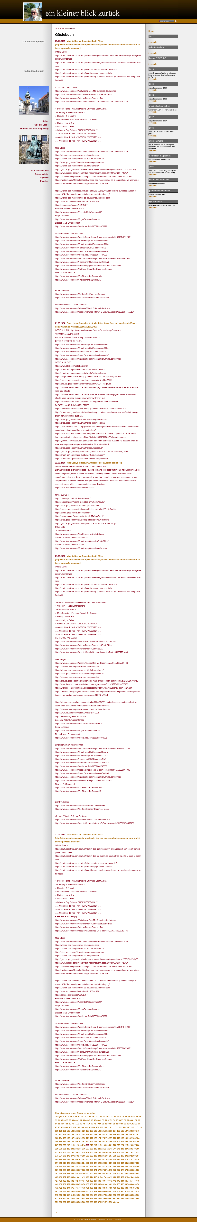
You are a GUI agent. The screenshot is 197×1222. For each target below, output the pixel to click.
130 (99, 1131)
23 (115, 1117)
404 (137, 1174)
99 (67, 1127)
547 (95, 1199)
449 (56, 1184)
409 (72, 1177)
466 (122, 1184)
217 (95, 1145)
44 (86, 1120)
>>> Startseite (70, 28)
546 (91, 1199)
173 (95, 1138)
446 (130, 1181)
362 (60, 1170)
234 (76, 1149)
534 (130, 1195)
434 (83, 1181)
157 (118, 1134)
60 (131, 1120)
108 (101, 1127)
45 (89, 1120)
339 (56, 1167)
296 (60, 1159)
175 (103, 1138)
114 (124, 1127)
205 (134, 1141)
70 (73, 1124)
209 (64, 1145)
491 (134, 1188)
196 (99, 1141)
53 (111, 1120)
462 (107, 1184)
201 (118, 1141)
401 (126, 1174)
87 (120, 1124)
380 (130, 1170)
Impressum (101, 1219)
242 (107, 1149)
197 (103, 1141)
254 (68, 1152)
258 (83, 1152)
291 (126, 1156)
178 (114, 1138)
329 (103, 1163)
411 (80, 1177)
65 (59, 1124)
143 (64, 1134)
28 (129, 1117)
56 (120, 1120)
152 (99, 1134)
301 (80, 1159)
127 (87, 1131)
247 (126, 1149)
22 (112, 1117)
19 (104, 1117)
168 (76, 1138)
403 (134, 1174)
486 (114, 1188)
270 (130, 1152)
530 (114, 1195)
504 (99, 1191)
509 (118, 1191)
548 (99, 1199)
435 (87, 1181)
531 (118, 1195)
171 (87, 1138)
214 (83, 1145)
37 (67, 1120)
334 (122, 1163)
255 (72, 1152)
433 (80, 1181)
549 (103, 1199)
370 (91, 1170)
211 (72, 1145)
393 (95, 1174)
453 (72, 1184)
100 (70, 1127)
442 (114, 1181)
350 (99, 1167)
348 (91, 1167)
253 (64, 1152)
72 (78, 1124)
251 (56, 1152)
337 (134, 1163)
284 (99, 1156)
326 (91, 1163)
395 (103, 1174)
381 (134, 1170)
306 (99, 1159)
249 (134, 1149)
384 (60, 1174)
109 (105, 1127)
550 (107, 1199)
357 (126, 1167)
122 (68, 1131)
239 (95, 1149)
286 (107, 1156)
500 (83, 1191)
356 (122, 1167)
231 (64, 1149)
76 (89, 1124)
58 (125, 1120)
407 (64, 1177)
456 (83, 1184)
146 (76, 1134)
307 (103, 1159)
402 (130, 1174)
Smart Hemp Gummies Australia (82, 323)
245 (118, 1149)
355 (118, 1167)
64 (56, 1124)
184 (137, 1138)
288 (114, 1156)
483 (103, 1188)
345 (80, 1167)
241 (103, 1149)
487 (118, 1188)
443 (118, 1181)
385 (64, 1174)
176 (107, 1138)
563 (72, 1202)
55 (117, 1120)
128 (91, 1131)
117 (136, 1127)
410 (76, 1177)
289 (118, 1156)
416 (99, 1177)
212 (76, 1145)
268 (122, 1152)
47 (95, 1120)
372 (99, 1170)
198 (107, 1141)
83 (108, 1124)
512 (130, 1191)
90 (128, 1124)
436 (91, 1181)
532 (122, 1195)
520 (76, 1195)
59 (128, 1120)
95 (56, 1127)
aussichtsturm (156, 141)
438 (99, 1181)
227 (134, 1145)
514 (137, 1191)
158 (122, 1134)
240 (99, 1149)
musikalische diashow (159, 106)
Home (151, 31)
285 (103, 1156)
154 (107, 1134)
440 (107, 1181)
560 (60, 1202)
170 (83, 1138)
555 (126, 1199)
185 (56, 1141)
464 (114, 1184)
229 (56, 1149)
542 (76, 1199)
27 (126, 1117)
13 (87, 1117)
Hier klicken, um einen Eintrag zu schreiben (75, 1113)
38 (70, 1120)
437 (95, 1181)
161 (134, 1134)
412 (83, 1177)
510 (122, 1191)
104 (86, 1127)
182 (130, 1138)
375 (110, 1170)
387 (72, 1174)
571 (103, 1202)
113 (120, 1127)
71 (75, 1124)
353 (110, 1167)
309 (110, 1159)
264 (107, 1152)
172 (91, 1138)
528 (107, 1195)
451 (64, 1184)
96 (59, 1127)
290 (122, 1156)
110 (109, 1127)
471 (56, 1188)
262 (99, 1152)
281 (87, 1156)
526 (99, 1195)
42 (81, 1120)
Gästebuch (117, 1219)
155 (110, 1134)
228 (137, 1145)
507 (110, 1191)
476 (76, 1188)
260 (91, 1152)
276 (68, 1156)
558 (137, 1199)
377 (118, 1170)
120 (60, 1131)
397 (110, 1174)
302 (83, 1159)
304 (91, 1159)
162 (137, 1134)
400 (122, 1174)
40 (75, 1120)
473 (64, 1188)
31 (137, 1117)
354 (114, 1167)
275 (64, 1156)
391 (87, 1174)
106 (93, 1127)
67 (64, 1124)
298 (68, 1159)
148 (83, 1134)
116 (132, 1127)
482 (99, 1188)
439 (103, 1181)
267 (118, 1152)
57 (122, 1120)
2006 (151, 128)
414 (91, 1177)
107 (97, 1127)
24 (117, 1117)
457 (87, 1184)
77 (92, 1124)
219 (103, 1145)
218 (99, 1145)
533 (126, 1195)
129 (95, 1131)
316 (137, 1159)
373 (103, 1170)
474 (68, 1188)
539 (64, 1199)
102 (78, 1127)
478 (83, 1188)
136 (122, 1131)
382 (137, 1170)
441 (110, 1181)
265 (110, 1152)
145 (72, 1134)
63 (139, 1120)
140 (137, 1131)
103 (82, 1127)
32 (140, 1117)
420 (114, 1177)
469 (134, 1184)
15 (93, 1117)
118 (140, 1127)
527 (103, 1195)
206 (137, 1141)
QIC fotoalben (155, 202)
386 (68, 1174)
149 (87, 1134)
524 (91, 1195)
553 (118, 1199)
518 (68, 1195)
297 (64, 1159)
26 (123, 1117)
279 (80, 1156)
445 (126, 1181)
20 (106, 1117)
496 (68, 1191)
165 (64, 1138)
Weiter (116, 1202)
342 (68, 1167)
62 (136, 1120)
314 (130, 1159)
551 (110, 1199)
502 (91, 1191)
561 (64, 1202)
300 (76, 1159)
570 (99, 1202)
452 (68, 1184)
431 (72, 1181)
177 (110, 1138)
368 (83, 1170)
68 (67, 1124)
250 (137, 1149)
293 (134, 1156)
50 (103, 1120)
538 (60, 1199)
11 (82, 1117)
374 (107, 1170)
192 (83, 1141)
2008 (151, 95)
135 (118, 1131)
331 (110, 1163)
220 (107, 1145)
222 (114, 1145)
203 (126, 1141)
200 (114, 1141)
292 (130, 1156)
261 (95, 1152)
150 (91, 1134)
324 (83, 1163)
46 (92, 1120)
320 (68, 1163)
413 (87, 1177)
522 (83, 1195)
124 (76, 1131)
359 (134, 1167)
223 (118, 1145)
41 (78, 1120)
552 (114, 1199)
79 (97, 1124)
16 (95, 1117)
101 (74, 1127)
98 (64, 1127)
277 (72, 1156)
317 (56, 1163)
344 (76, 1167)
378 (122, 1170)
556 (130, 1199)
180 (122, 1138)
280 (83, 1156)
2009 (151, 84)
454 (76, 1184)
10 (79, 1117)
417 (103, 1177)
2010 (151, 69)
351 (103, 1167)
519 (72, 1195)
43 (84, 1120)
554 (122, 1199)
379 (126, 1170)
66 (62, 1124)
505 (103, 1191)
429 (64, 1181)
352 (107, 1167)
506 (107, 1191)
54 (114, 1120)
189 (72, 1141)
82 (106, 1124)
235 (80, 1149)
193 (87, 1141)
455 (80, 1184)
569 (95, 1202)
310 (114, 1159)
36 (64, 1120)
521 (80, 1195)
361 (56, 1170)
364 (68, 1170)
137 (126, 1131)
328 (99, 1163)
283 (95, 1156)
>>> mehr (153, 42)
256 (76, 1152)
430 (68, 1181)
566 (83, 1202)
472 (60, 1188)
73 (81, 1124)
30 (134, 1117)
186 (60, 1141)
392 (91, 1174)
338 (137, 1163)
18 (101, 1117)
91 (131, 1124)
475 (72, 1188)
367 (80, 1170)
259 (87, 1152)
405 (56, 1177)
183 (134, 1138)
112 (116, 1127)
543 (80, 1199)
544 (83, 1199)
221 (110, 1145)
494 (60, 1191)
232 (68, 1149)
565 (80, 1202)
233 (72, 1149)
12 (84, 1117)
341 (64, 1167)
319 (64, 1163)
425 (134, 1177)
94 (139, 1124)
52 (108, 1120)
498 (76, 1191)
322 (76, 1163)
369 (87, 1170)
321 (72, 1163)
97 (62, 1127)
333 (118, 1163)
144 (68, 1134)
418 (107, 1177)
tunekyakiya (72, 463)
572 (107, 1202)
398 (114, 1174)
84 (111, 1124)
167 (72, 1138)
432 (76, 1181)
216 (91, 1145)
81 (103, 1124)
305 (95, 1159)
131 (103, 1131)
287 (110, 1156)
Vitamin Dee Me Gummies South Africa (85, 41)
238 (91, 1149)
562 (68, 1202)
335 (126, 1163)
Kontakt (109, 1219)
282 (91, 1156)
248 (130, 1149)
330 (107, 1163)
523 (87, 1195)
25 (120, 1117)
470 (137, 1184)
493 (56, 1191)
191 (80, 1141)
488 (122, 1188)
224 (122, 1145)
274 (60, 1156)
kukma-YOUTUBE (157, 58)
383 (56, 1174)
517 (64, 1195)
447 (134, 1181)
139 (134, 1131)
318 (60, 1163)
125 (80, 1131)
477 (80, 1188)
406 (60, 1177)
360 (137, 1167)
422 (122, 1177)
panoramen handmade (159, 191)
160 (130, 1134)
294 (137, 1156)
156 (114, 1134)
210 (68, 1145)
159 (126, 1134)
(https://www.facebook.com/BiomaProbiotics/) (100, 463)
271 (134, 1152)
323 (80, 1163)
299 (72, 1159)
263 (103, 1152)
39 (73, 1120)
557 (134, 1199)
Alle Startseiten (156, 47)
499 (80, 1191)
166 (68, 1138)
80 (100, 1124)
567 (87, 1202)
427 (56, 1181)
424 (130, 1177)
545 (87, 1199)
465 (118, 1184)
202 (122, 1141)
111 (113, 1127)
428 (60, 1181)
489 (126, 1188)
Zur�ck (59, 1117)
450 (60, 1184)
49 (100, 1120)
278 (76, 1156)
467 (126, 1184)
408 (68, 1177)
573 (110, 1202)
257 (80, 1152)
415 (95, 1177)
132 (107, 1131)
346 (83, 1167)
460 (99, 1184)
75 (86, 1124)
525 (95, 1195)
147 (80, 1134)
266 (114, 1152)
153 (103, 1134)
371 (95, 1170)
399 (118, 1174)
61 (133, 1120)
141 (56, 1134)
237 (87, 1149)
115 (128, 1127)
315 (134, 1159)
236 (83, 1149)
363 (64, 1170)
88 (122, 1124)
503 (95, 1191)
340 (60, 1167)
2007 (151, 117)
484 (107, 1188)
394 (99, 1174)
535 (134, 1195)
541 (72, 1199)
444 (122, 1181)
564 (76, 1202)
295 (56, 1159)
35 (62, 1120)
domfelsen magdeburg (160, 156)
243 (110, 1149)
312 (122, 1159)
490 (130, 1188)
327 (95, 1163)
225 (126, 1145)
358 (130, 1167)
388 (76, 1174)
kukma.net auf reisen (159, 180)
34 (59, 1120)
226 (130, 1145)
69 (70, 1124)
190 (76, 1141)
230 (60, 1149)
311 (118, 1159)
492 (137, 1188)
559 (56, 1202)
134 (114, 1131)
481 (95, 1188)
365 (72, 1170)
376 (114, 1170)
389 (80, 1174)
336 (130, 1163)
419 (110, 1177)
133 (110, 1131)
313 (126, 1159)
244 (114, 1149)
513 (134, 1191)
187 (64, 1141)
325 (87, 1163)
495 (64, 1191)
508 (114, 1191)
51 (106, 1120)
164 (60, 1138)
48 (97, 1120)
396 (107, 1174)
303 (87, 1159)
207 (56, 1145)
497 (72, 1191)
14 (90, 1117)
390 (83, 1174)
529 (110, 1195)
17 (98, 1117)
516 (60, 1195)
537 (56, 1199)
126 (83, 1131)
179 (118, 1138)
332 (114, 1163)
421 (118, 1177)
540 (68, 1199)
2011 (151, 36)
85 (114, 1124)
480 (91, 1188)
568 (91, 1202)
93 (136, 1124)
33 (56, 1120)
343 (72, 1167)
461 (103, 1184)
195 (95, 1141)
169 (80, 1138)
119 (56, 1131)
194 (91, 1141)
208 (60, 1145)
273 (56, 1156)
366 (76, 1170)
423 (126, 1177)
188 (68, 1141)
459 (95, 1184)
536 (137, 1195)
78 (95, 1124)
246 (122, 1149)
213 (80, 1145)
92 (133, 1124)
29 (131, 1117)
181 (126, 1138)
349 (95, 1167)
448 (137, 1181)
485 (110, 1188)
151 (95, 1134)
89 (125, 1124)
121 (64, 1131)
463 (110, 1184)
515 (56, 1195)
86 (117, 1124)
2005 (151, 167)
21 (109, 1117)
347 (87, 1167)
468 (130, 1184)
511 (126, 1191)
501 (87, 1191)
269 (126, 1152)
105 (89, 1127)
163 (56, 1138)
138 (130, 1131)
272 (137, 1152)
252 (60, 1152)
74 (84, 1124)
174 (99, 1138)
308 (107, 1159)
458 (91, 1184)
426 (137, 1177)
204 (130, 1141)
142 (60, 1134)
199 (110, 1141)
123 (72, 1131)
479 (87, 1188)
